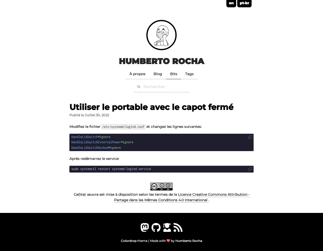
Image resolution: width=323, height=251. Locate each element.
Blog (157, 74)
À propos (137, 74)
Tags (189, 74)
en (231, 3)
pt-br (244, 3)
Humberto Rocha (161, 61)
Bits (173, 74)
